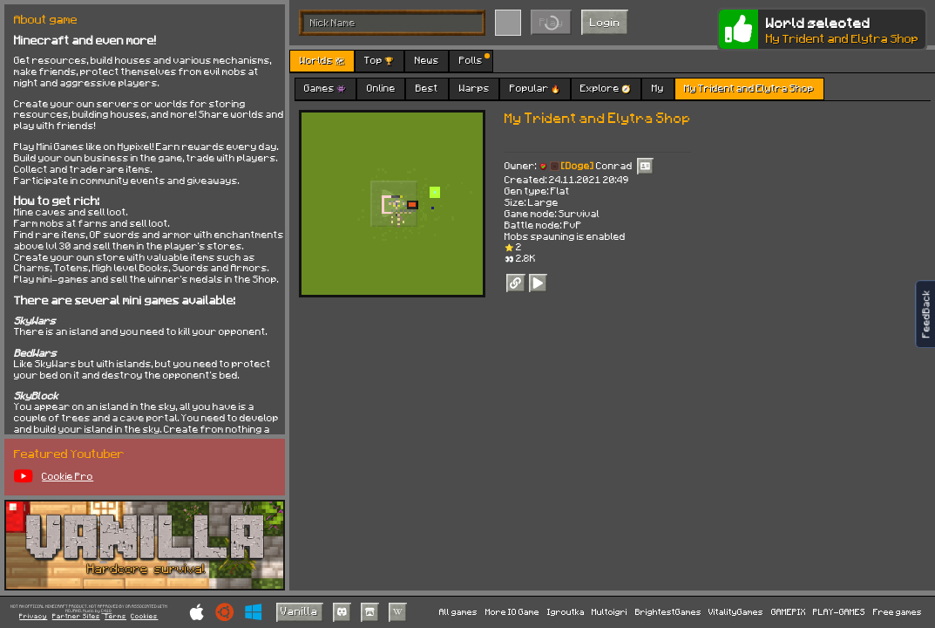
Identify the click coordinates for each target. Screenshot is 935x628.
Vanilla (299, 610)
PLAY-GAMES (839, 611)
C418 (106, 611)
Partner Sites (76, 616)
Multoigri (609, 611)
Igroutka (566, 611)
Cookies (144, 616)
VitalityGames (735, 611)
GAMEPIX (788, 611)
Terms (115, 616)
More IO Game (512, 611)
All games (458, 611)
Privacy (33, 616)
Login (605, 22)
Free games (897, 611)
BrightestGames (668, 611)
